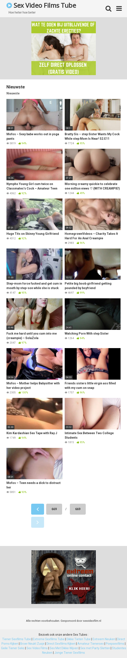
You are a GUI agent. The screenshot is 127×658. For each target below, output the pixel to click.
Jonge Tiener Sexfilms (69, 652)
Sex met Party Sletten (95, 648)
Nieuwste (13, 93)
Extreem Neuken (104, 639)
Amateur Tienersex (90, 643)
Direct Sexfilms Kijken (60, 643)
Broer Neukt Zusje (32, 643)
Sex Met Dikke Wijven (64, 648)
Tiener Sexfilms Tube (16, 639)
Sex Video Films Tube (41, 5)
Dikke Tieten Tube (78, 639)
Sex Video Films (37, 648)
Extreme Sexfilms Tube (48, 639)
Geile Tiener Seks (12, 648)
